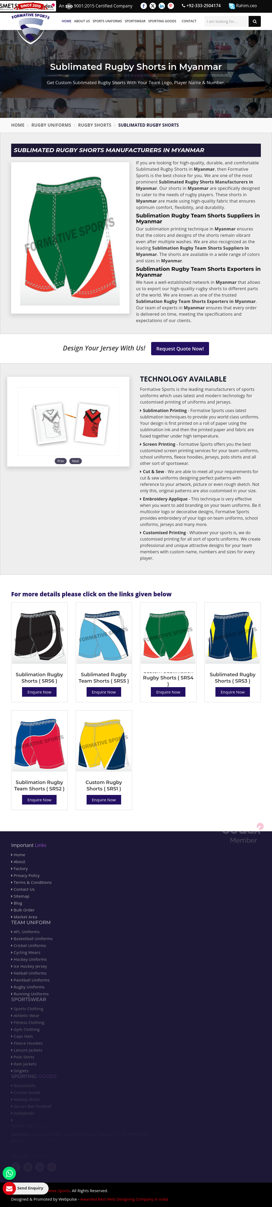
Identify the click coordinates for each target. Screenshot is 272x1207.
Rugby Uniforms (51, 125)
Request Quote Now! (180, 348)
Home (66, 21)
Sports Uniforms (107, 21)
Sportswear (135, 21)
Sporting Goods (162, 21)
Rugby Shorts (94, 125)
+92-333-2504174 (201, 5)
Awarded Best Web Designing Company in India (124, 1199)
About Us (82, 21)
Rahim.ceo (243, 6)
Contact (189, 21)
